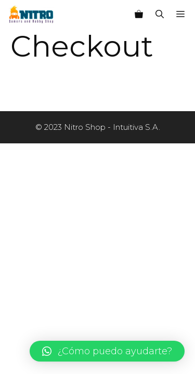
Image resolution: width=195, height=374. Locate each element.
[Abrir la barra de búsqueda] (159, 14)
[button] (107, 351)
